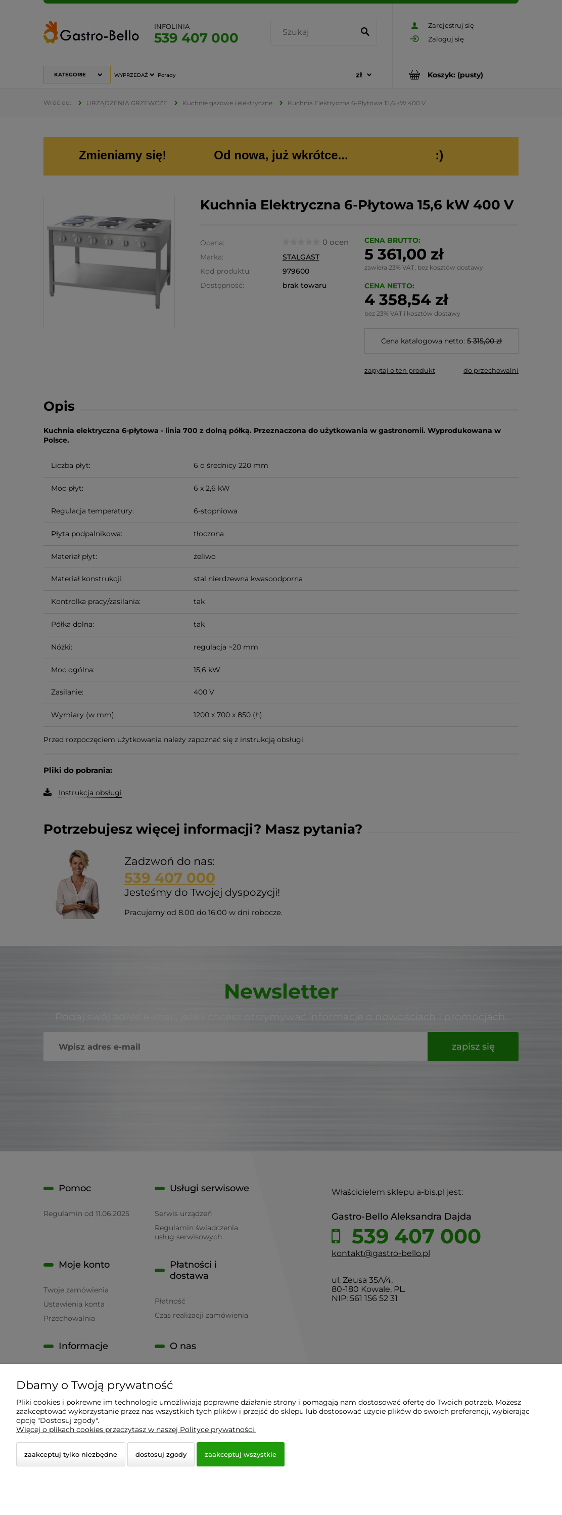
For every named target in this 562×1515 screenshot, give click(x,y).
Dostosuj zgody (160, 1454)
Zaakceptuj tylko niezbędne (70, 1454)
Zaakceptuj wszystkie (240, 1454)
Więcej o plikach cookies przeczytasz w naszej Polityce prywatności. (136, 1429)
